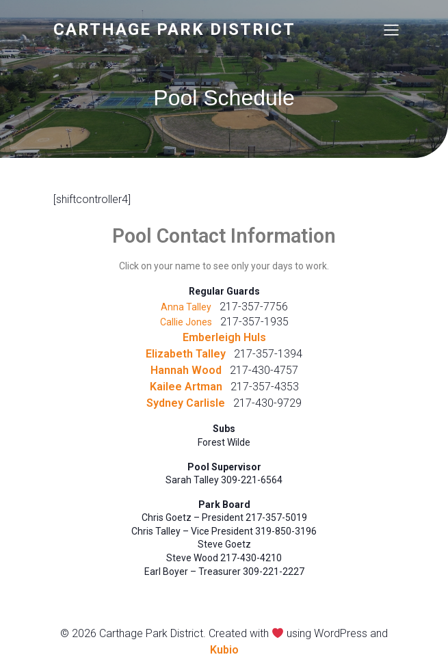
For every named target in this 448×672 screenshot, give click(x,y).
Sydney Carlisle (185, 403)
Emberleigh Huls (224, 337)
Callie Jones (186, 322)
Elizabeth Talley (186, 353)
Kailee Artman (186, 386)
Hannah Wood (186, 370)
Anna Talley (186, 306)
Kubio (224, 649)
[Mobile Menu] (392, 29)
